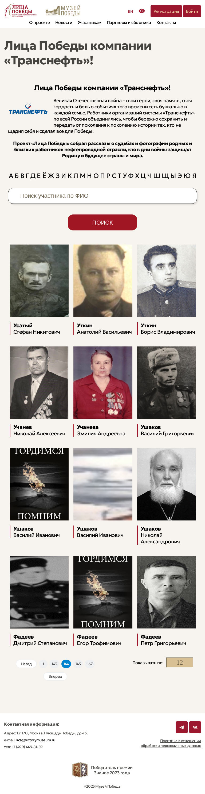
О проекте (39, 22)
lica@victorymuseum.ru (35, 740)
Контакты (166, 22)
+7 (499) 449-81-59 (26, 747)
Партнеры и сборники (129, 22)
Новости (63, 22)
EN (130, 11)
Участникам (89, 22)
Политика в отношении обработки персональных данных (171, 743)
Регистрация (166, 11)
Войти (192, 11)
